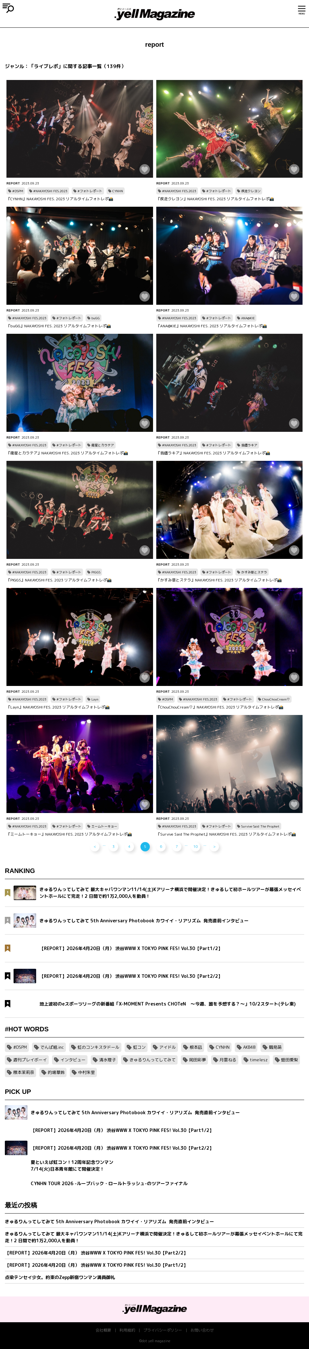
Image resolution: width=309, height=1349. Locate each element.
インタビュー (73, 1060)
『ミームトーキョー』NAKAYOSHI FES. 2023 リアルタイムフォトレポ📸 (69, 834)
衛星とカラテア (102, 445)
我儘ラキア (249, 445)
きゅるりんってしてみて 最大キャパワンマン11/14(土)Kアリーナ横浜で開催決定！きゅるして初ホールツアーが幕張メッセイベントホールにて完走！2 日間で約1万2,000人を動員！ (154, 1237)
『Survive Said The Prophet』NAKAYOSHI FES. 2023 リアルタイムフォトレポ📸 (226, 834)
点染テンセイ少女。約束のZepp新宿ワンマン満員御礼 (60, 1277)
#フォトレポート (89, 191)
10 (195, 846)
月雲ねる (228, 1060)
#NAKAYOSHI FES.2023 (50, 191)
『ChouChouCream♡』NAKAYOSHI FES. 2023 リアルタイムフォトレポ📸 (219, 707)
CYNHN (117, 191)
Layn (94, 699)
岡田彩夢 (197, 1060)
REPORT (13, 183)
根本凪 (196, 1047)
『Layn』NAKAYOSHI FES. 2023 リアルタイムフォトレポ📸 (58, 707)
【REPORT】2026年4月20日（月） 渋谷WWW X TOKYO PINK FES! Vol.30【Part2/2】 (96, 1253)
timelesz (259, 1060)
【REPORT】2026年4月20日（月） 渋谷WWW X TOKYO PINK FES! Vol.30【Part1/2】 (96, 1265)
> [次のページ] (214, 846)
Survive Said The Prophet (260, 826)
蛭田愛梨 (289, 1060)
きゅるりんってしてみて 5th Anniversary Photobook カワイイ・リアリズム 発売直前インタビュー (109, 1221)
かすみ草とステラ (254, 572)
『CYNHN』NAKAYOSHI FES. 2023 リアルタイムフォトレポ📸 (59, 199)
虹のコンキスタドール (98, 1047)
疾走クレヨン (251, 191)
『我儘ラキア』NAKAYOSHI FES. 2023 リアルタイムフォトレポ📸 (213, 453)
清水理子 (107, 1060)
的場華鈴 (56, 1072)
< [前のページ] (95, 846)
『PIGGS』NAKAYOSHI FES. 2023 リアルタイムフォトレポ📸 (59, 580)
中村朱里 (86, 1072)
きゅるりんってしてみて (152, 1060)
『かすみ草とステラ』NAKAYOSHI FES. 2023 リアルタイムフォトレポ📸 (219, 580)
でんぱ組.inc (52, 1047)
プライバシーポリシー (162, 1330)
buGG (95, 318)
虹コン (139, 1047)
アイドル (167, 1047)
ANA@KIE (248, 318)
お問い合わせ (202, 1330)
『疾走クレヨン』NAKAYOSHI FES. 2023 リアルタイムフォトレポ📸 (215, 199)
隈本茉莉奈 (23, 1072)
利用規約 (127, 1330)
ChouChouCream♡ (276, 699)
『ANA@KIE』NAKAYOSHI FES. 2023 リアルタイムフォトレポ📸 (211, 326)
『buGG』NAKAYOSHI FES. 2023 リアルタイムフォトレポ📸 (58, 326)
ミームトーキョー (104, 826)
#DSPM (17, 191)
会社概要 (103, 1330)
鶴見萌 (275, 1047)
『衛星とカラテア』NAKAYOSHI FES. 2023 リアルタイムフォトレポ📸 (67, 453)
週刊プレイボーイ (30, 1060)
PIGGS (95, 572)
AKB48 (249, 1047)
